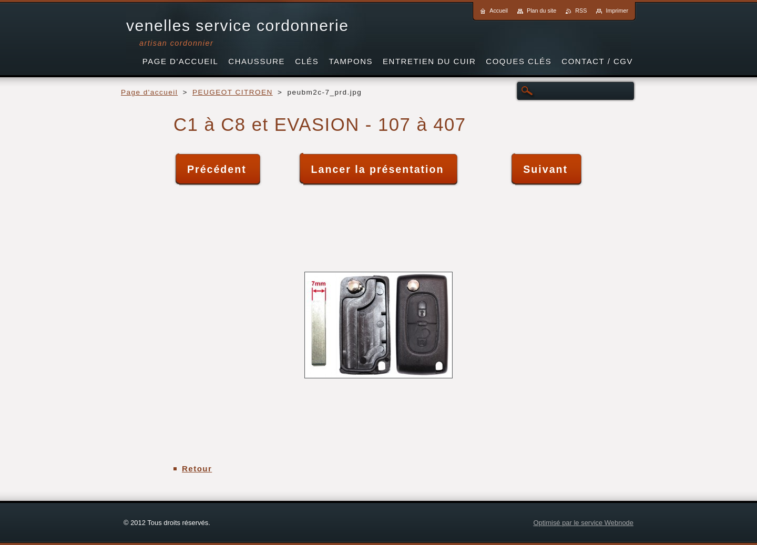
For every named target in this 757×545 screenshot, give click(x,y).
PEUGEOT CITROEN (232, 92)
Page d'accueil (149, 92)
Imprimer (617, 10)
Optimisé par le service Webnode (583, 523)
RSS (581, 10)
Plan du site (541, 10)
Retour (197, 468)
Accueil (498, 10)
